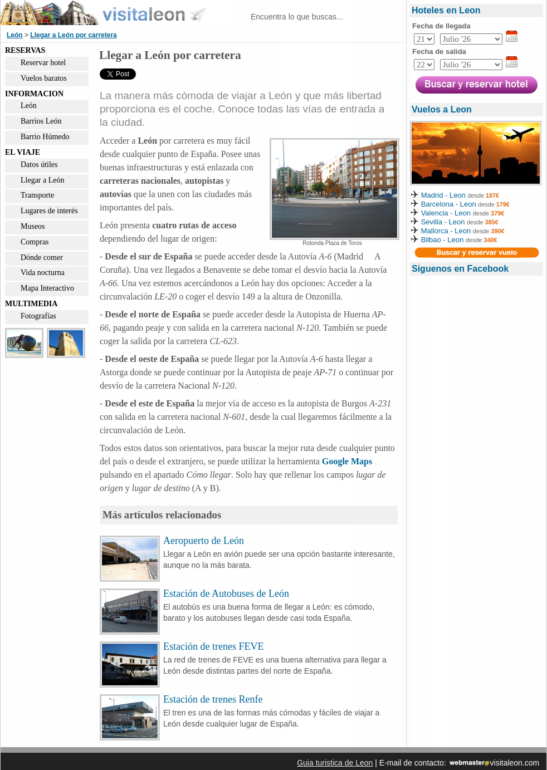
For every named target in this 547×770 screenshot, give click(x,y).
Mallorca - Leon (446, 231)
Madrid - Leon (443, 195)
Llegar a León (43, 180)
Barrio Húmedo (45, 137)
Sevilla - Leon (443, 222)
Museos (33, 226)
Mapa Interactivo (47, 288)
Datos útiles (39, 164)
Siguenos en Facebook (460, 268)
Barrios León (41, 121)
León (15, 35)
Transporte (37, 195)
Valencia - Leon (446, 213)
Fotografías (38, 316)
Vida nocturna (43, 272)
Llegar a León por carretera (73, 35)
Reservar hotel (43, 62)
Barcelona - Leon (449, 204)
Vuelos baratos (44, 78)
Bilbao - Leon (442, 240)
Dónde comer (42, 257)
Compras (35, 242)
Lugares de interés (49, 211)
